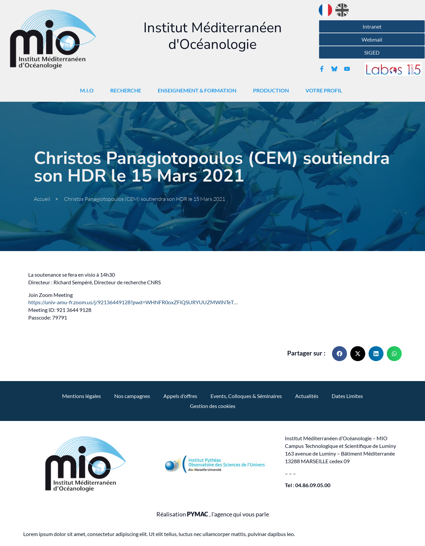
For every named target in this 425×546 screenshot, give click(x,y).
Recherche (127, 90)
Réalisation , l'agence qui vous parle (212, 514)
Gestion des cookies (212, 406)
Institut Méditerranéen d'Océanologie (212, 36)
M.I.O (88, 90)
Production (272, 90)
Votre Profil (325, 90)
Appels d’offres (180, 396)
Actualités (306, 396)
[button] (339, 353)
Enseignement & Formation (199, 90)
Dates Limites (347, 396)
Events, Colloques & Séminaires (246, 396)
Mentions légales (81, 396)
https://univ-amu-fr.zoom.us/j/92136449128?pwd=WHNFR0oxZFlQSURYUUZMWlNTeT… (133, 302)
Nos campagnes (132, 396)
